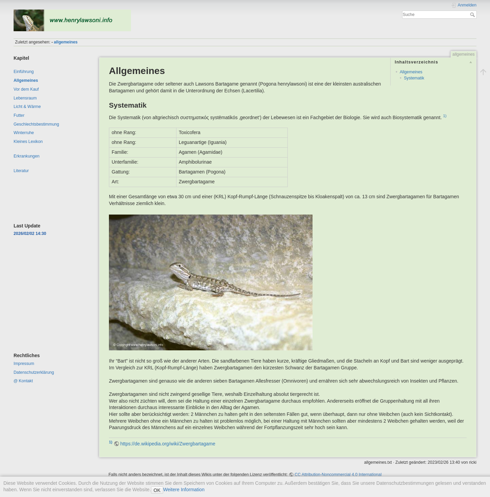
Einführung (24, 71)
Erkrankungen (26, 156)
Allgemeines (26, 80)
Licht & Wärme (27, 106)
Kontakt (26, 381)
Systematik (414, 78)
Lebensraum (25, 98)
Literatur (21, 170)
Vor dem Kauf (26, 89)
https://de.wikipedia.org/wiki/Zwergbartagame (167, 443)
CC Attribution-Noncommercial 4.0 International (338, 474)
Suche (473, 14)
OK (157, 490)
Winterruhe (24, 132)
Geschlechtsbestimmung (36, 124)
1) (445, 116)
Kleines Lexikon (28, 141)
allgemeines (66, 42)
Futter (19, 115)
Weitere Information (184, 489)
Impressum (24, 363)
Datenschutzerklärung (34, 372)
